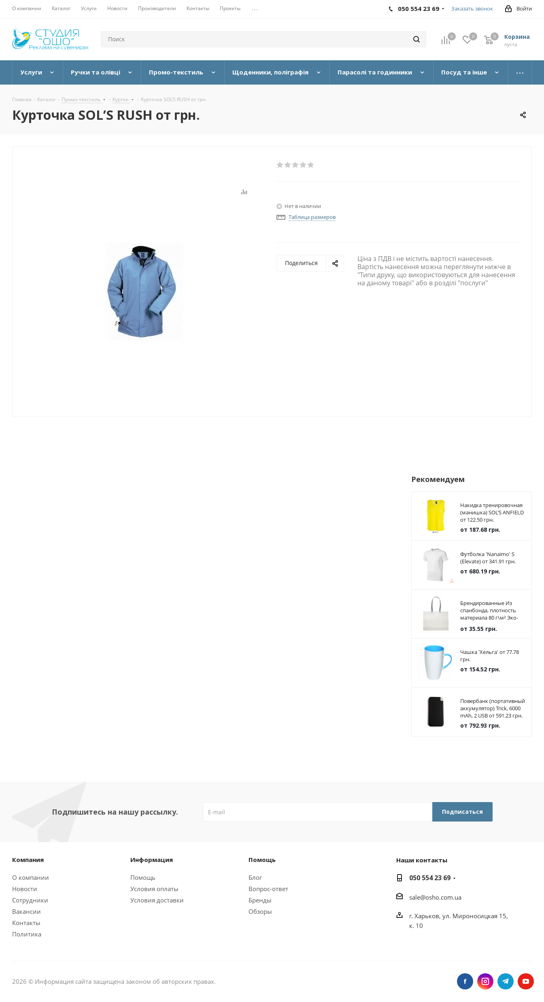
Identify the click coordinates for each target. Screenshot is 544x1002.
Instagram (485, 981)
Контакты (26, 923)
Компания (28, 860)
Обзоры (260, 911)
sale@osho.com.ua (435, 897)
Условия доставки (157, 900)
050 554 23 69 (429, 877)
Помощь (142, 877)
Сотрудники (30, 900)
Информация (151, 860)
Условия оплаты (154, 889)
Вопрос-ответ (268, 889)
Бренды (260, 900)
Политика (26, 934)
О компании (30, 877)
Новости (24, 889)
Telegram (505, 981)
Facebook (465, 981)
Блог (255, 877)
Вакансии (26, 911)
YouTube (526, 981)
